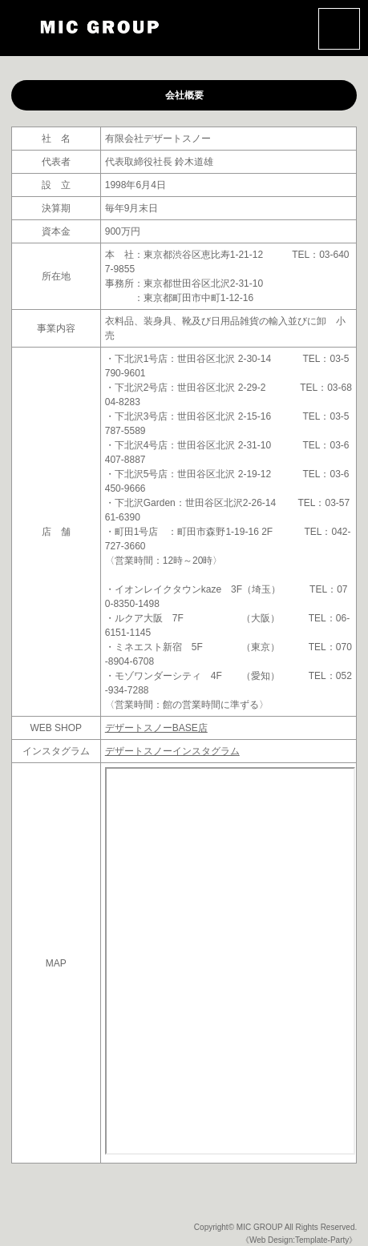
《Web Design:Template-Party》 (299, 1240)
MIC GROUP (260, 1227)
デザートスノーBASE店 (156, 728)
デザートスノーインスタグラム (172, 751)
